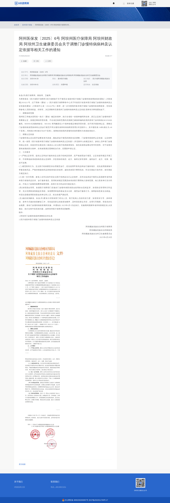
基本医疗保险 (27, 25)
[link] (16, 24)
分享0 (49, 61)
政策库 (16, 25)
